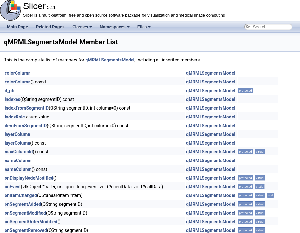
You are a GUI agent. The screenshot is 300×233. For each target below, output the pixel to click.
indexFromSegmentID (27, 108)
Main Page (17, 26)
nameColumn (18, 160)
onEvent (13, 186)
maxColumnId (19, 151)
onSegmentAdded (23, 204)
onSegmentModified (25, 213)
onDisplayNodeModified (29, 178)
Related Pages (50, 26)
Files (144, 26)
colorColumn (18, 73)
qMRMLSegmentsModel (109, 59)
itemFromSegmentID (26, 125)
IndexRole (15, 116)
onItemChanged (21, 195)
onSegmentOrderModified (31, 221)
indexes (12, 99)
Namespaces (115, 26)
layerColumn (17, 134)
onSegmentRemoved (26, 230)
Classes (82, 26)
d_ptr (10, 90)
